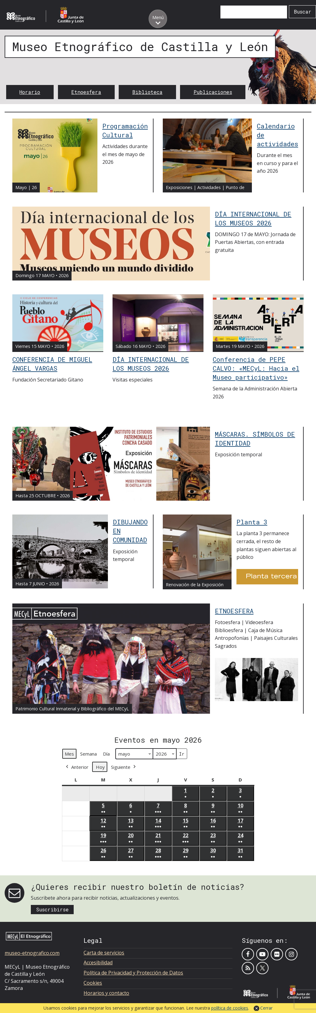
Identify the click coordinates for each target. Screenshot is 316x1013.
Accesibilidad (98, 962)
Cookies (93, 982)
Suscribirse (52, 909)
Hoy (100, 767)
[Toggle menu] (158, 19)
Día (106, 754)
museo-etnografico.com (32, 953)
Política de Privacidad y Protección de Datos (133, 972)
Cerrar (266, 1008)
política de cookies (229, 1008)
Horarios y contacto (106, 993)
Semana (88, 754)
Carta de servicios (104, 952)
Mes (69, 754)
